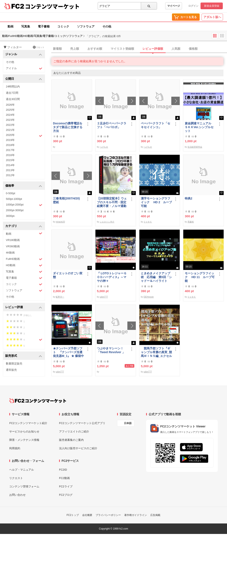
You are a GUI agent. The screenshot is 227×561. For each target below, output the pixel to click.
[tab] (139, 49)
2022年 (10, 124)
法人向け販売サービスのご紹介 (78, 448)
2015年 (10, 160)
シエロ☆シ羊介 (107, 222)
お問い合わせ (17, 494)
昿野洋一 (60, 297)
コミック (63, 26)
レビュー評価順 (153, 48)
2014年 (10, 165)
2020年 (24, 135)
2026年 (10, 104)
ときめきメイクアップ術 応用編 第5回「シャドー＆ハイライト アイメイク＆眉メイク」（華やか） (156, 277)
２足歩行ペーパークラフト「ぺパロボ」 (111, 125)
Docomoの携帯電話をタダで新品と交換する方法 (67, 127)
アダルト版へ (212, 17)
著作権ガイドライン (135, 515)
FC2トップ (73, 515)
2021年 (10, 129)
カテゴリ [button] (23, 226)
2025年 (10, 109)
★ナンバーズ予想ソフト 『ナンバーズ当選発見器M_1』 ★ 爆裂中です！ (68, 352)
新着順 (57, 48)
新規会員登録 (211, 5)
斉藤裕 (190, 222)
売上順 (74, 48)
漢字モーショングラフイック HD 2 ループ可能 (156, 202)
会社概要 (87, 515)
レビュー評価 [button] (23, 307)
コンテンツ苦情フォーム (24, 486)
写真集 (25, 26)
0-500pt (10, 193)
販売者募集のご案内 (71, 439)
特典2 (188, 198)
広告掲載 (155, 515)
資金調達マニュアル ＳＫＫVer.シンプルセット (199, 127)
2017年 (10, 150)
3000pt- (10, 215)
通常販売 (11, 369)
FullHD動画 (24, 259)
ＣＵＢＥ (148, 222)
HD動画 (24, 265)
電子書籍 (44, 26)
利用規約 (14, 448)
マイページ (173, 5)
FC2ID (63, 469)
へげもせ (104, 147)
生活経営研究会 (194, 147)
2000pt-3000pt (15, 210)
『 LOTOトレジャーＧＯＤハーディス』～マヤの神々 (112, 277)
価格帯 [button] (23, 186)
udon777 (104, 297)
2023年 (10, 119)
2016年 (10, 155)
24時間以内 (13, 86)
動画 (10, 26)
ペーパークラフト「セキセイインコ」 (155, 125)
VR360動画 (13, 246)
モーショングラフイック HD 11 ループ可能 (200, 277)
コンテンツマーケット (52, 6)
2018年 (10, 145)
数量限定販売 (14, 363)
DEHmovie (149, 297)
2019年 (10, 140)
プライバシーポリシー (108, 515)
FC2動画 (64, 478)
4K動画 (10, 252)
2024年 (10, 114)
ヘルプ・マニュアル (21, 469)
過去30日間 (13, 99)
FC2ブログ (66, 494)
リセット (38, 47)
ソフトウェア (86, 26)
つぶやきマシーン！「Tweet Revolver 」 (111, 350)
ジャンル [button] (23, 54)
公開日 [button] (23, 79)
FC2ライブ (66, 486)
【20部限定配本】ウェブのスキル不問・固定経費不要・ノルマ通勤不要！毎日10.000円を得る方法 (112, 202)
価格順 (193, 48)
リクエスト (16, 478)
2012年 (10, 175)
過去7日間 (12, 92)
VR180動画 (13, 240)
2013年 (10, 170)
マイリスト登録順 (122, 48)
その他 (106, 26)
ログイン (193, 5)
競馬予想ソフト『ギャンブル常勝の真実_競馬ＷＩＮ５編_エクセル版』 (156, 352)
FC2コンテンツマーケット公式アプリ (82, 423)
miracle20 (60, 222)
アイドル (24, 68)
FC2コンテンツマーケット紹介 (28, 423)
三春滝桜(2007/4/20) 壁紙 (68, 200)
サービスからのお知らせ (24, 431)
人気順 (176, 48)
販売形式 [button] (23, 356)
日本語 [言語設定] (128, 423)
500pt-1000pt (14, 198)
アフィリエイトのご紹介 (74, 431)
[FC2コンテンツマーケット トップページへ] (37, 401)
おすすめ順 (94, 48)
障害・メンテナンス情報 (24, 439)
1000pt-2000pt (24, 205)
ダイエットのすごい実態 (67, 275)
